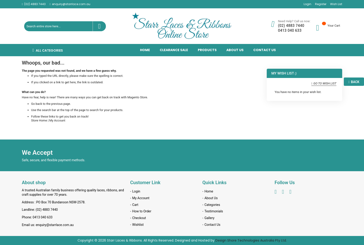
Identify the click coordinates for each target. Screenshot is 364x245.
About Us (211, 198)
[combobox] (65, 26)
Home (209, 191)
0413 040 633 (290, 30)
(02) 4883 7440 (35, 4)
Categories (212, 205)
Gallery (209, 218)
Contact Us (213, 224)
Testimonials (214, 211)
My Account (57, 120)
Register (320, 4)
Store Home (39, 120)
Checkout (139, 218)
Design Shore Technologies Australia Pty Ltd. (251, 240)
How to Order (141, 211)
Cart (135, 205)
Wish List (336, 4)
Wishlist (138, 224)
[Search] (99, 26)
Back (353, 82)
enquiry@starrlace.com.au (71, 4)
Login (307, 4)
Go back (36, 103)
